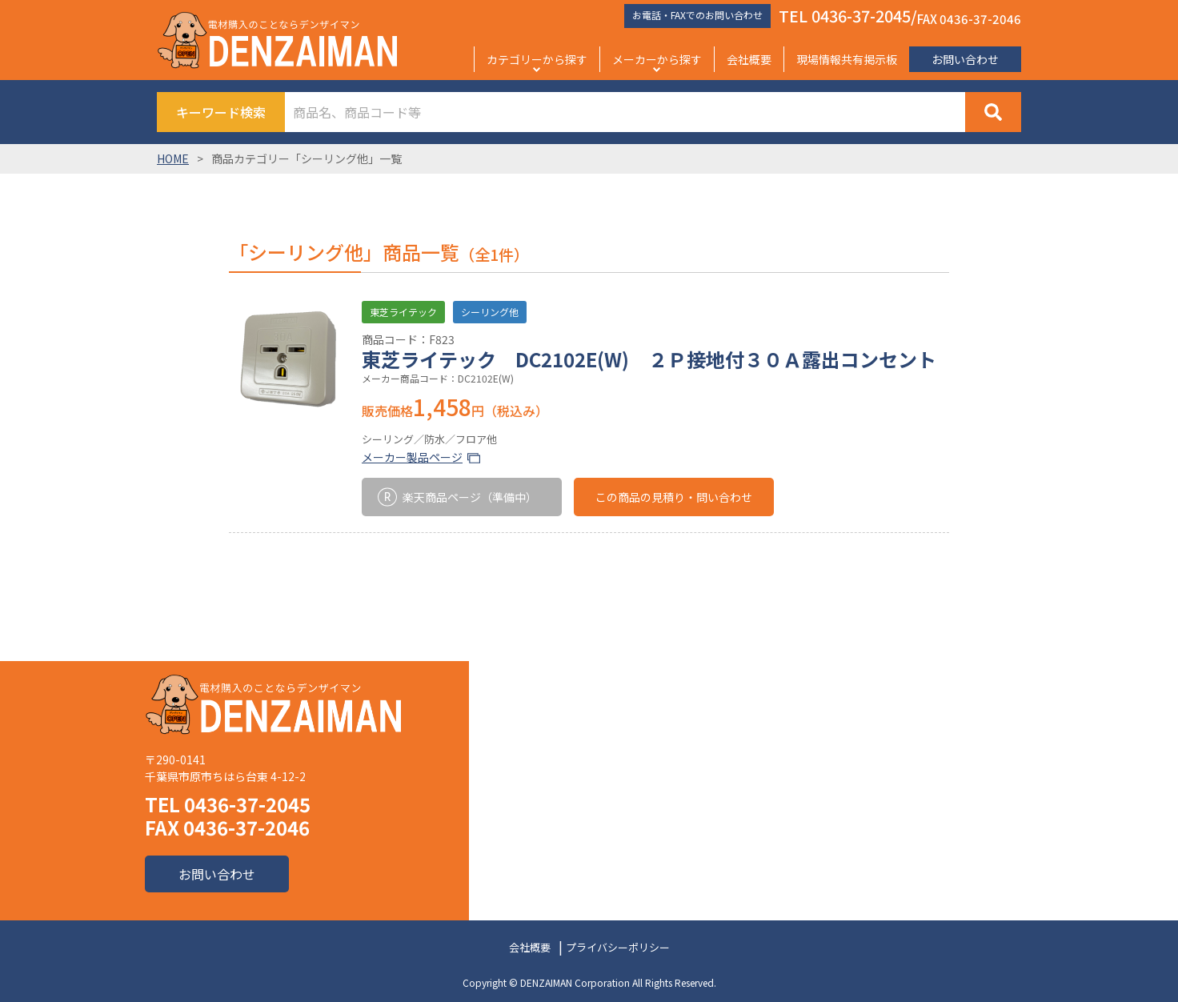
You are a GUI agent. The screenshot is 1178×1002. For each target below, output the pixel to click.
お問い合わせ (965, 59)
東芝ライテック (403, 312)
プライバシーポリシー (618, 947)
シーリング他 (490, 312)
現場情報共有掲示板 (846, 59)
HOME (173, 158)
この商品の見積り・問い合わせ (673, 497)
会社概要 (749, 59)
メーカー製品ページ (412, 457)
